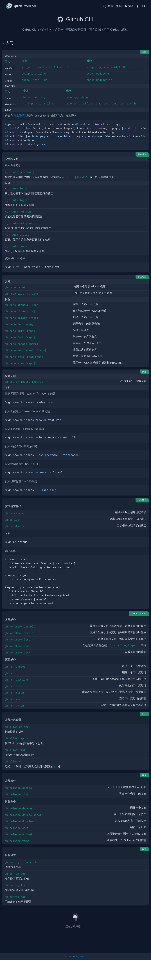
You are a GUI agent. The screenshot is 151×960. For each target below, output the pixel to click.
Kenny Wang (79, 956)
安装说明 (19, 115)
